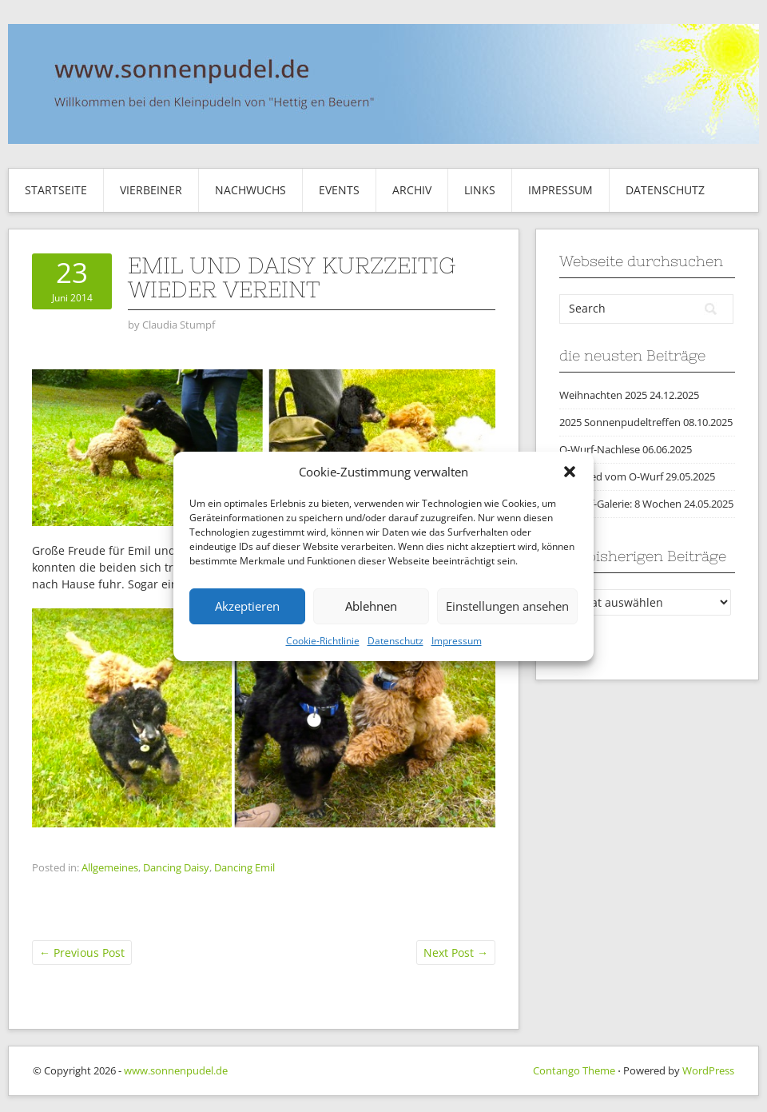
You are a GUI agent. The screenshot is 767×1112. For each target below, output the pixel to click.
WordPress (708, 1070)
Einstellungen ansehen (507, 606)
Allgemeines (109, 867)
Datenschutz (395, 641)
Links (479, 189)
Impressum (456, 641)
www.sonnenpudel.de (176, 1070)
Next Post (455, 952)
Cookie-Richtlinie (323, 641)
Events (339, 189)
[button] (570, 472)
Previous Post (82, 952)
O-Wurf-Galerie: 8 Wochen (620, 503)
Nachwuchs (250, 189)
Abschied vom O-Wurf (611, 476)
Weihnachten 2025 (603, 395)
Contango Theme (574, 1070)
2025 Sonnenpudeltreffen (620, 422)
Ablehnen (371, 606)
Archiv (411, 189)
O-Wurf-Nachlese (599, 449)
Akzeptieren (247, 606)
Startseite (56, 189)
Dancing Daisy (176, 867)
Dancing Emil (244, 867)
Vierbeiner (151, 189)
